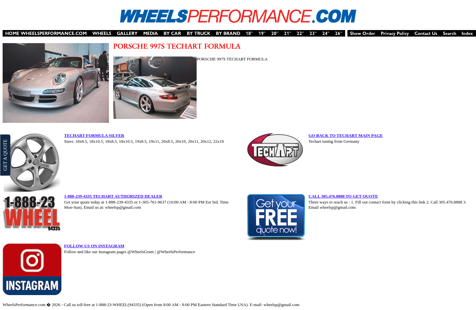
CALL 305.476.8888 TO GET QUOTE (343, 196)
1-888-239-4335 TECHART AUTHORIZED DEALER (113, 196)
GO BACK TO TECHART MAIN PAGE (346, 135)
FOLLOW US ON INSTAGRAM (94, 245)
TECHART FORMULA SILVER (94, 135)
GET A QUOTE (5, 155)
